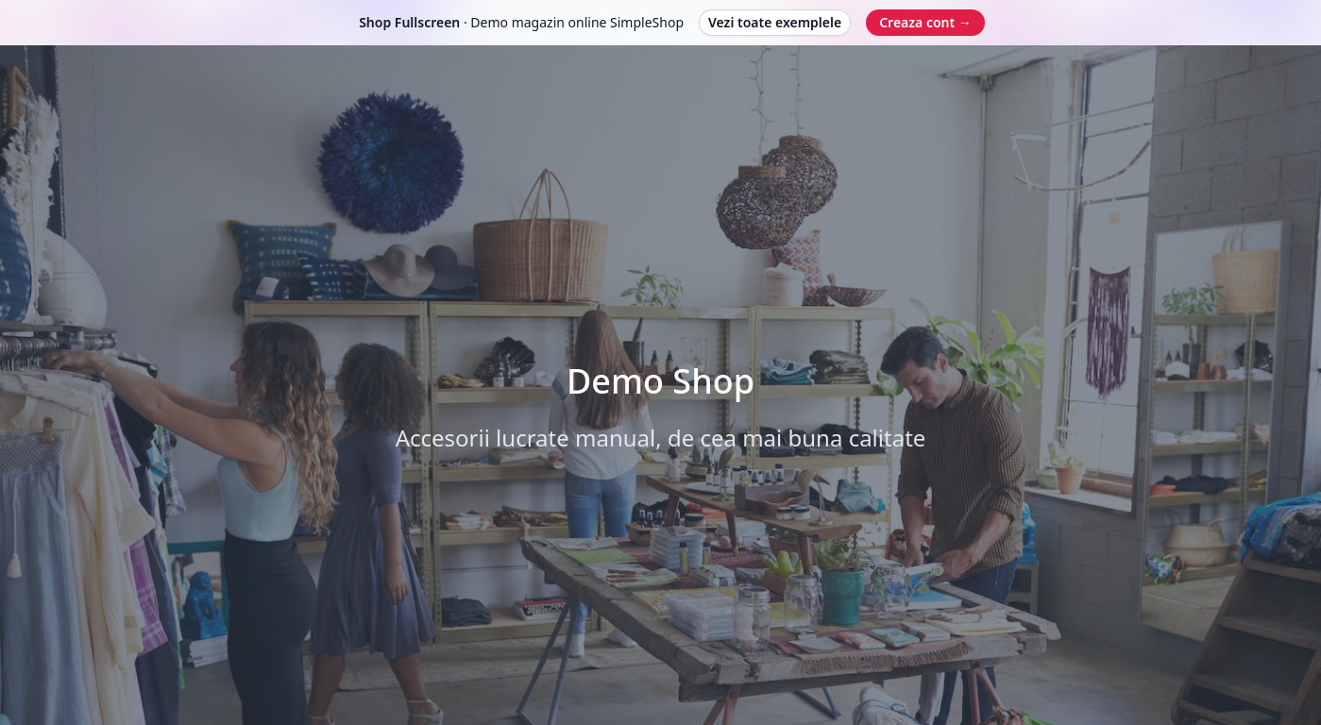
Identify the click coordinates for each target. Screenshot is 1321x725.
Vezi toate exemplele (774, 22)
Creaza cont (925, 22)
